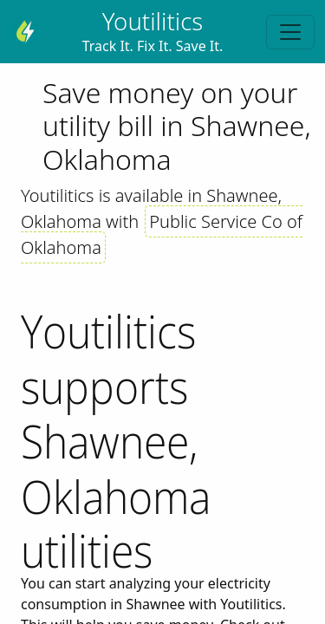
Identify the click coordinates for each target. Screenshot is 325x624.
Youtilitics (153, 20)
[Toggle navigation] (290, 32)
